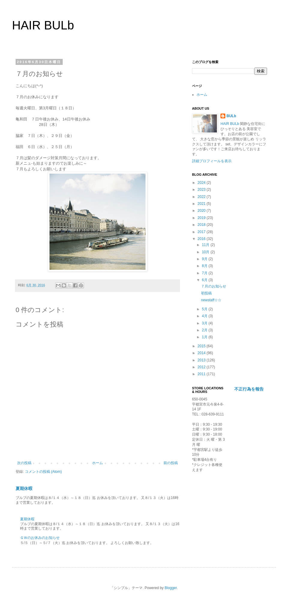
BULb (231, 116)
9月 (205, 259)
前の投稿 (171, 463)
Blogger (171, 588)
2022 (202, 197)
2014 (202, 353)
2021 (202, 204)
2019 (202, 218)
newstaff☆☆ (211, 300)
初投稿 (206, 293)
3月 (205, 323)
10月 (206, 252)
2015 (202, 346)
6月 (205, 280)
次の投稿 (24, 463)
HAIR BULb (43, 25)
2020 (202, 210)
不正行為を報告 (249, 389)
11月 (206, 245)
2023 (202, 189)
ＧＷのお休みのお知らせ (40, 538)
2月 (205, 330)
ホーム (97, 463)
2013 (202, 360)
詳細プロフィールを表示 (212, 161)
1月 (205, 337)
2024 (202, 183)
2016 (202, 239)
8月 (205, 266)
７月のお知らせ (213, 286)
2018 (202, 225)
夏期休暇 (24, 488)
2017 (202, 232)
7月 (205, 273)
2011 (202, 374)
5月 (205, 309)
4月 (205, 316)
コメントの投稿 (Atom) (43, 472)
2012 (202, 367)
